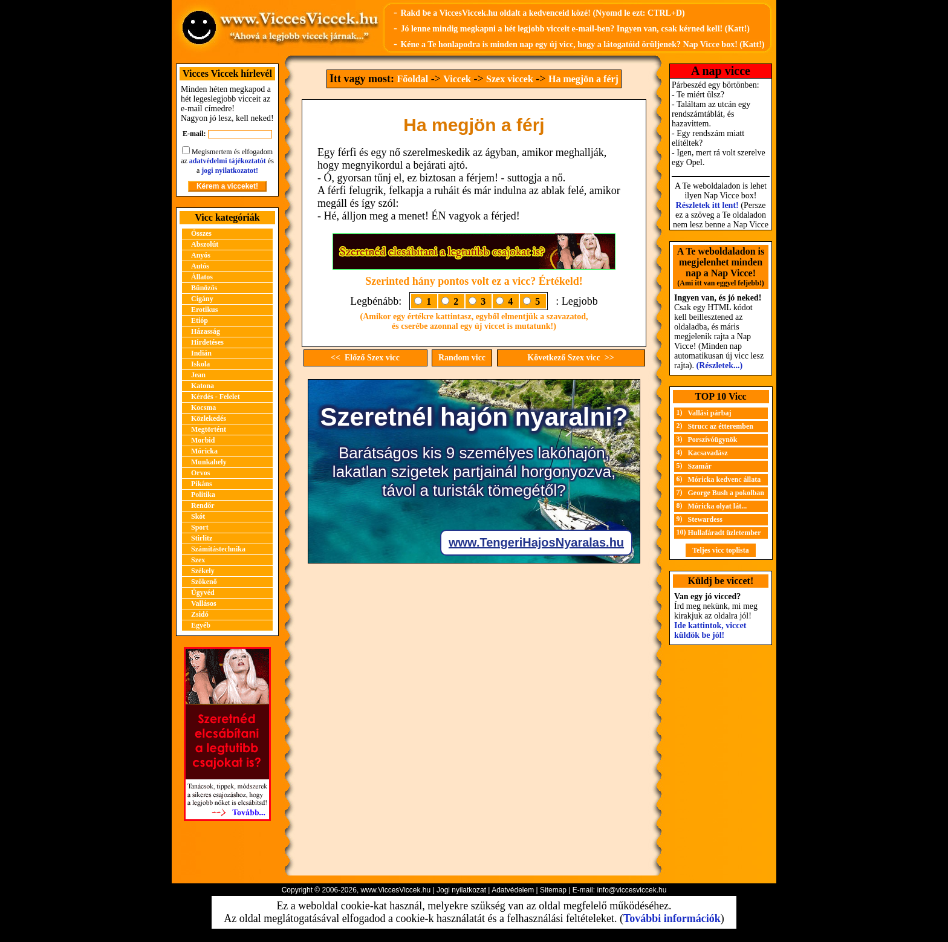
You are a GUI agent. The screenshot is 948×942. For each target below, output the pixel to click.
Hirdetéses (207, 342)
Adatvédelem (513, 890)
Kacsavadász (708, 453)
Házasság (205, 331)
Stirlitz (201, 538)
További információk (672, 918)
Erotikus (204, 309)
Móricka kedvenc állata (724, 479)
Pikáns (201, 483)
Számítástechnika (218, 549)
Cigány (202, 298)
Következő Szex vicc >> (570, 357)
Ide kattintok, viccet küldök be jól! (710, 630)
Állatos (202, 277)
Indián (201, 353)
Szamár (700, 466)
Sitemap (553, 890)
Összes (201, 233)
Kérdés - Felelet (215, 396)
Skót (198, 516)
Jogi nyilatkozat (461, 890)
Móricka (204, 451)
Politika (203, 494)
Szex (198, 560)
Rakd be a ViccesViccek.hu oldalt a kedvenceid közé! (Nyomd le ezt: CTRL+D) (542, 13)
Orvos (200, 473)
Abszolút (204, 244)
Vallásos (203, 603)
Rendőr (203, 505)
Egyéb (200, 625)
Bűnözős (204, 288)
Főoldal (413, 79)
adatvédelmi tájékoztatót (227, 161)
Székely (203, 571)
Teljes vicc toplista (720, 550)
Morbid (203, 440)
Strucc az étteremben (720, 426)
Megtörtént (208, 429)
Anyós (200, 255)
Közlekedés (208, 418)
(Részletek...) (719, 365)
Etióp (199, 320)
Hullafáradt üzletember (724, 532)
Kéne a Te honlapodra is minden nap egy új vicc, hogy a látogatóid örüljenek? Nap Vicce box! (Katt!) (582, 44)
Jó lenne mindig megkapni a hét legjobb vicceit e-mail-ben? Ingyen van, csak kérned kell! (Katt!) (575, 28)
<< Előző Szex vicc (365, 357)
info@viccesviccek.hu (631, 890)
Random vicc (461, 357)
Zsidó (200, 614)
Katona (202, 386)
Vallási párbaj (710, 413)
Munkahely (209, 462)
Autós (200, 266)
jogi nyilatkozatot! (229, 170)
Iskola (200, 364)
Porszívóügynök (713, 439)
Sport (200, 527)
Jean (198, 375)
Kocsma (203, 407)
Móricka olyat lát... (717, 506)
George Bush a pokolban (726, 493)
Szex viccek (509, 79)
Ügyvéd (203, 592)
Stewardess (705, 519)
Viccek (457, 79)
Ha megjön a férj (583, 79)
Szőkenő (204, 581)
